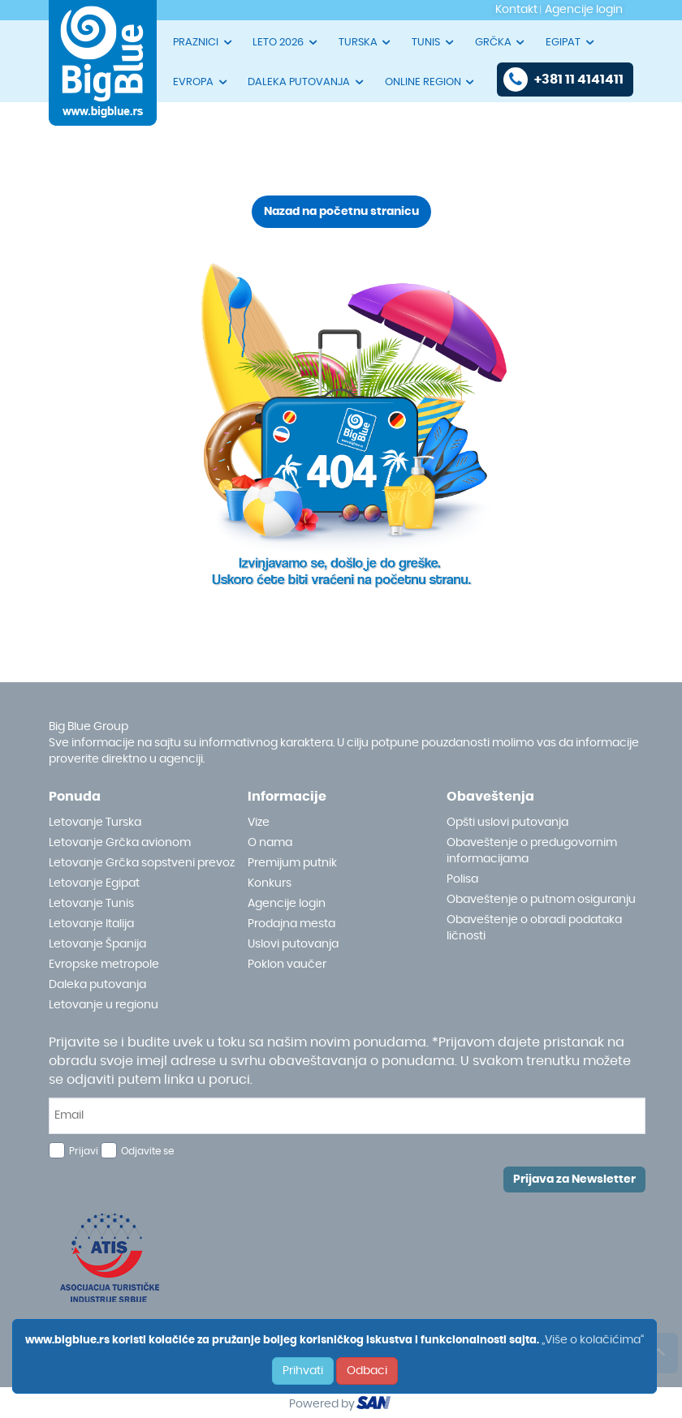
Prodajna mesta (291, 924)
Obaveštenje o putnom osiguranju (541, 899)
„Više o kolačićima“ (593, 1340)
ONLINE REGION (431, 81)
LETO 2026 (286, 42)
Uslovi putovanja (293, 944)
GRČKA (501, 42)
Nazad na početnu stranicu (341, 211)
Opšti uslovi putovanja (507, 822)
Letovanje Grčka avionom (120, 843)
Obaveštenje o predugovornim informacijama (532, 851)
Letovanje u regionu (103, 1005)
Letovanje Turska (95, 822)
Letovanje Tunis (91, 903)
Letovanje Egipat (94, 883)
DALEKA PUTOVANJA (306, 81)
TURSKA (366, 42)
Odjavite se (147, 1151)
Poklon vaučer (287, 964)
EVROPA (201, 81)
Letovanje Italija (91, 924)
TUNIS (433, 42)
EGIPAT (571, 42)
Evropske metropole (104, 964)
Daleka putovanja (97, 984)
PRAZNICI (203, 42)
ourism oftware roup (375, 1405)
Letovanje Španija (97, 944)
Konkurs (269, 883)
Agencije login (287, 903)
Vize (259, 822)
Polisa (462, 879)
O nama (270, 843)
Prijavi (83, 1151)
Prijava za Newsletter (574, 1179)
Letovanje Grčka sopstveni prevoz (142, 863)
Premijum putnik (292, 863)
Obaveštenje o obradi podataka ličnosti (534, 928)
